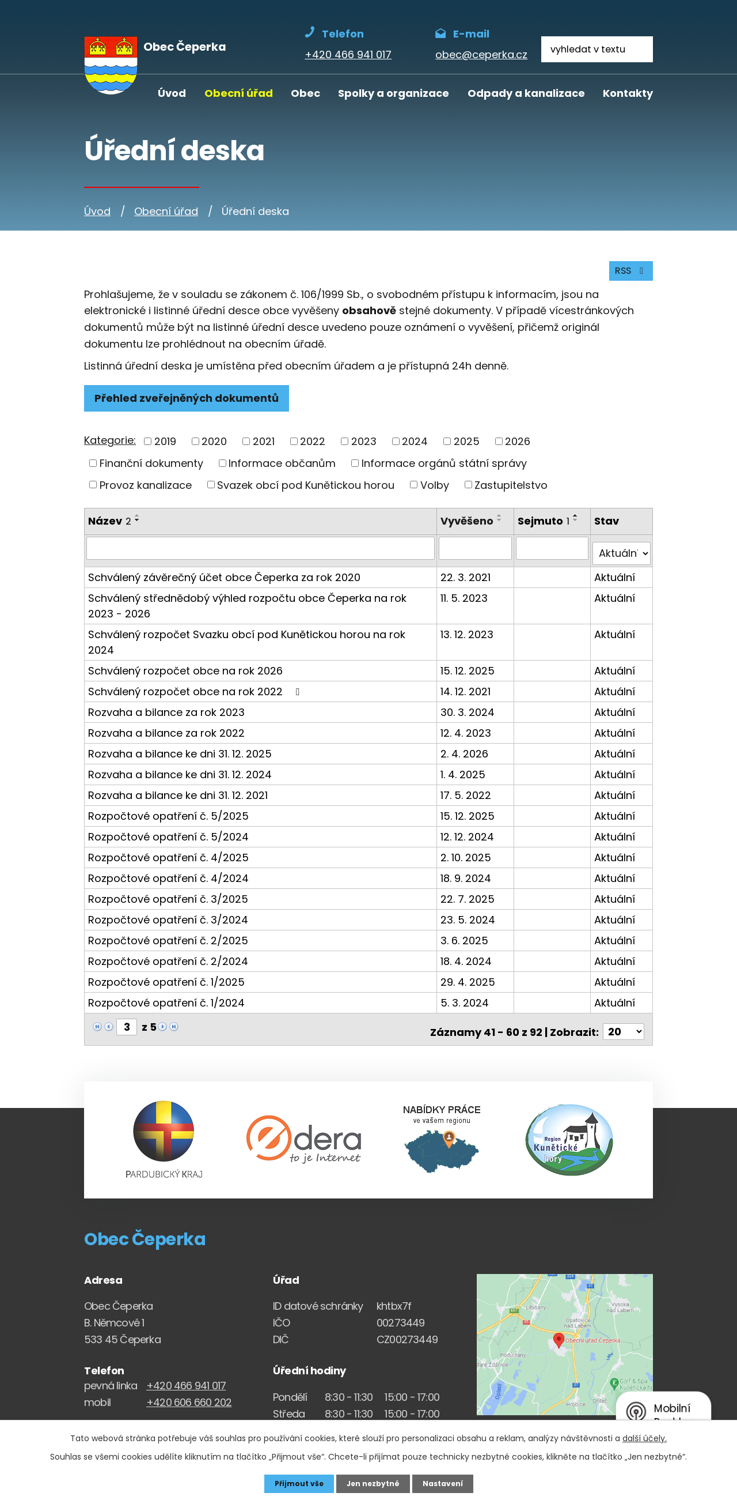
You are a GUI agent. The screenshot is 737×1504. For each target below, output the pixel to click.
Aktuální (615, 579)
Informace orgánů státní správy (444, 470)
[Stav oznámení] (622, 556)
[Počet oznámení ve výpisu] (623, 1013)
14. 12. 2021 (468, 677)
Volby (434, 492)
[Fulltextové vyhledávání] (597, 49)
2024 (415, 449)
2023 (364, 449)
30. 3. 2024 (470, 698)
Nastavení (449, 1482)
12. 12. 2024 (469, 823)
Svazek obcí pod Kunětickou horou (305, 492)
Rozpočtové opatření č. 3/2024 (168, 906)
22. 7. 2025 (470, 885)
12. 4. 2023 (468, 719)
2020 (214, 449)
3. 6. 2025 (467, 926)
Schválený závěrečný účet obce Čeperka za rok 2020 (224, 579)
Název (109, 529)
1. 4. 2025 (465, 760)
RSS (628, 277)
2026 (517, 449)
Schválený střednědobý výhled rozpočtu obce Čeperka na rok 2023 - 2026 (261, 608)
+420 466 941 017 (186, 1366)
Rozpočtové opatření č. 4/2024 (168, 864)
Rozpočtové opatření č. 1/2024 (166, 989)
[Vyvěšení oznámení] (477, 556)
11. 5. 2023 (466, 600)
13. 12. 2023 (469, 636)
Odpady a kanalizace (526, 93)
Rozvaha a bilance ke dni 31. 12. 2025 (180, 740)
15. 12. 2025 (470, 657)
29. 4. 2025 (470, 968)
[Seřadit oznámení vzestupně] (137, 523)
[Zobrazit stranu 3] (126, 1013)
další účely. (644, 1436)
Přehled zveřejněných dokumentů (192, 405)
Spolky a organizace (393, 93)
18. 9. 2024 (468, 864)
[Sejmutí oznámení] (554, 556)
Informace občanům (282, 470)
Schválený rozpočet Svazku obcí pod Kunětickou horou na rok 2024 (261, 636)
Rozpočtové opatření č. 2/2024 (168, 947)
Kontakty (628, 93)
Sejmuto (545, 529)
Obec (305, 93)
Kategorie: (110, 448)
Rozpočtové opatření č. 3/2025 (168, 885)
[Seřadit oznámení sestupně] (137, 528)
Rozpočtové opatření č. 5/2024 (168, 823)
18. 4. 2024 (468, 947)
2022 (312, 449)
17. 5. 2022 (468, 781)
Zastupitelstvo (511, 492)
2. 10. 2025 (468, 843)
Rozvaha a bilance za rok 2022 (166, 719)
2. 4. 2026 (467, 740)
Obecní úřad (238, 93)
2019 (165, 449)
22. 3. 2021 (468, 579)
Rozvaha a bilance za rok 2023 (166, 698)
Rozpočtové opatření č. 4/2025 (168, 843)
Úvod (172, 93)
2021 (264, 449)
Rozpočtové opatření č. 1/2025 (166, 968)
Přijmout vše (292, 1482)
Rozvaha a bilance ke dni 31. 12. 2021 (178, 781)
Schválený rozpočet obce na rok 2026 (185, 657)
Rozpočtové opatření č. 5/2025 (168, 802)
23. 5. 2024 (470, 906)
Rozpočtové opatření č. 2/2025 (168, 926)
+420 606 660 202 (188, 1383)
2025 (467, 449)
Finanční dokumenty (151, 470)
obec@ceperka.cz (188, 1409)
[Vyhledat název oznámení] (261, 556)
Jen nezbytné (373, 1482)
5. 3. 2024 (467, 989)
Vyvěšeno (469, 529)
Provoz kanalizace (146, 492)
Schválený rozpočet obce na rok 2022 (196, 677)
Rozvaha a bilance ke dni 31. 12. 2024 (180, 760)
